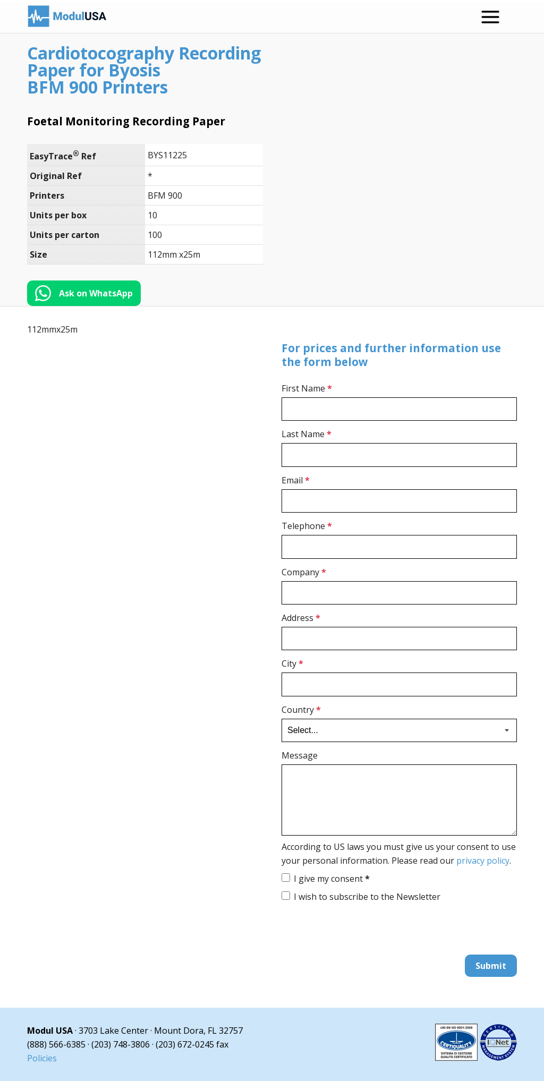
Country (301, 710)
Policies (42, 1058)
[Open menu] (490, 17)
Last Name (307, 434)
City (292, 664)
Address (301, 618)
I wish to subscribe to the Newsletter (367, 897)
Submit (490, 966)
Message (300, 755)
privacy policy (482, 860)
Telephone (307, 526)
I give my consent (332, 878)
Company (304, 572)
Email (296, 480)
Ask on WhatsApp (96, 293)
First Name (307, 388)
